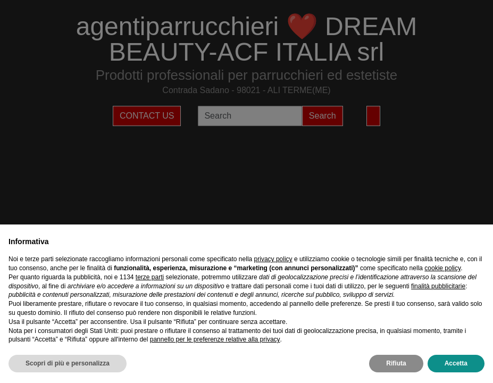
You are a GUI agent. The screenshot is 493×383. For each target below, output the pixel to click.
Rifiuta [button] (396, 363)
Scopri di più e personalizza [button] (68, 363)
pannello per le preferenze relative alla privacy (215, 339)
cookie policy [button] (442, 268)
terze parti (150, 277)
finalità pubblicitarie (438, 286)
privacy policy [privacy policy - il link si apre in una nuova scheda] (273, 259)
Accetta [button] (456, 363)
